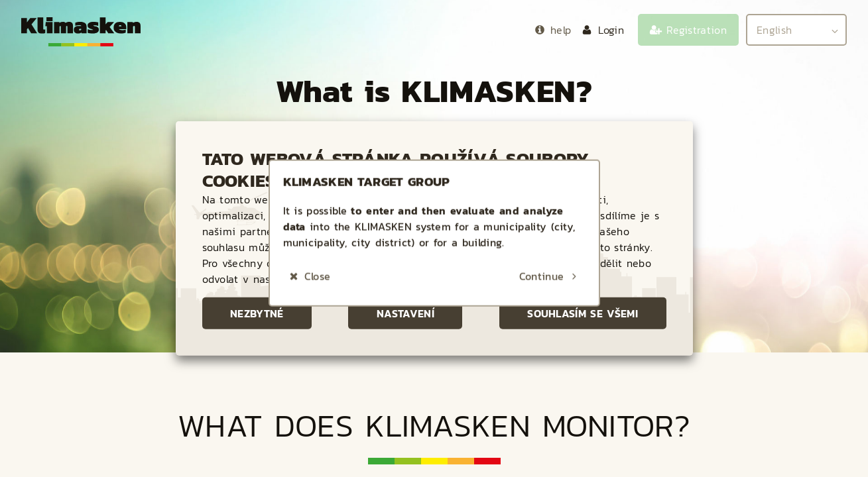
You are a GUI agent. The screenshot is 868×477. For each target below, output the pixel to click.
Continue (541, 175)
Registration (696, 30)
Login (611, 30)
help (560, 30)
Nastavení (405, 313)
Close (317, 175)
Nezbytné (257, 313)
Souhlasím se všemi (582, 313)
